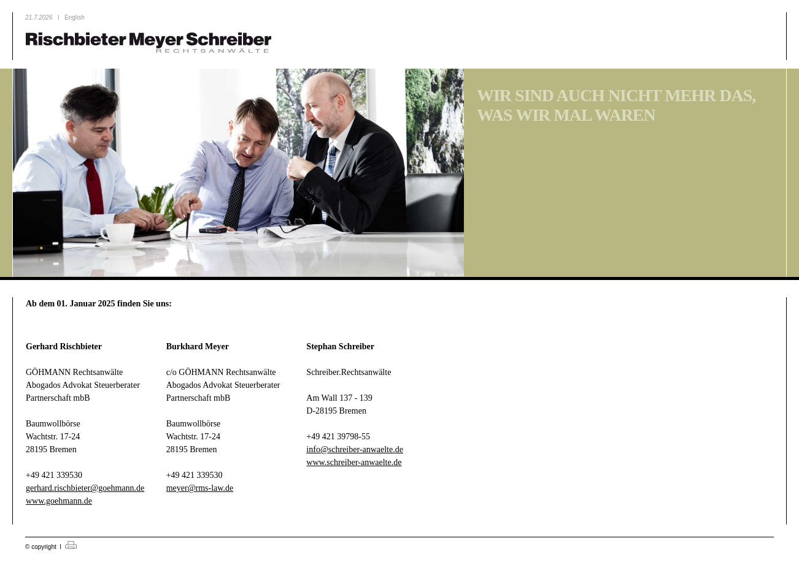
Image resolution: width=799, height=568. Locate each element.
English (74, 17)
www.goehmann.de (59, 501)
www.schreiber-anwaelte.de (353, 462)
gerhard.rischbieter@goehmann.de (85, 488)
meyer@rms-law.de (200, 488)
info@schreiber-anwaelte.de (354, 449)
